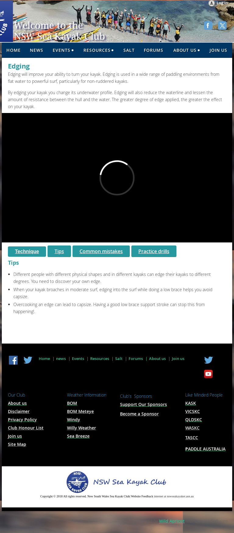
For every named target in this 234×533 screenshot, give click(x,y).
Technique (27, 251)
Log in (222, 2)
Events (78, 358)
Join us (178, 358)
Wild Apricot (172, 521)
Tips (59, 251)
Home (44, 358)
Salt (118, 358)
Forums (136, 358)
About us (157, 358)
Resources (99, 358)
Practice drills (153, 251)
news (61, 358)
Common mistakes (101, 251)
